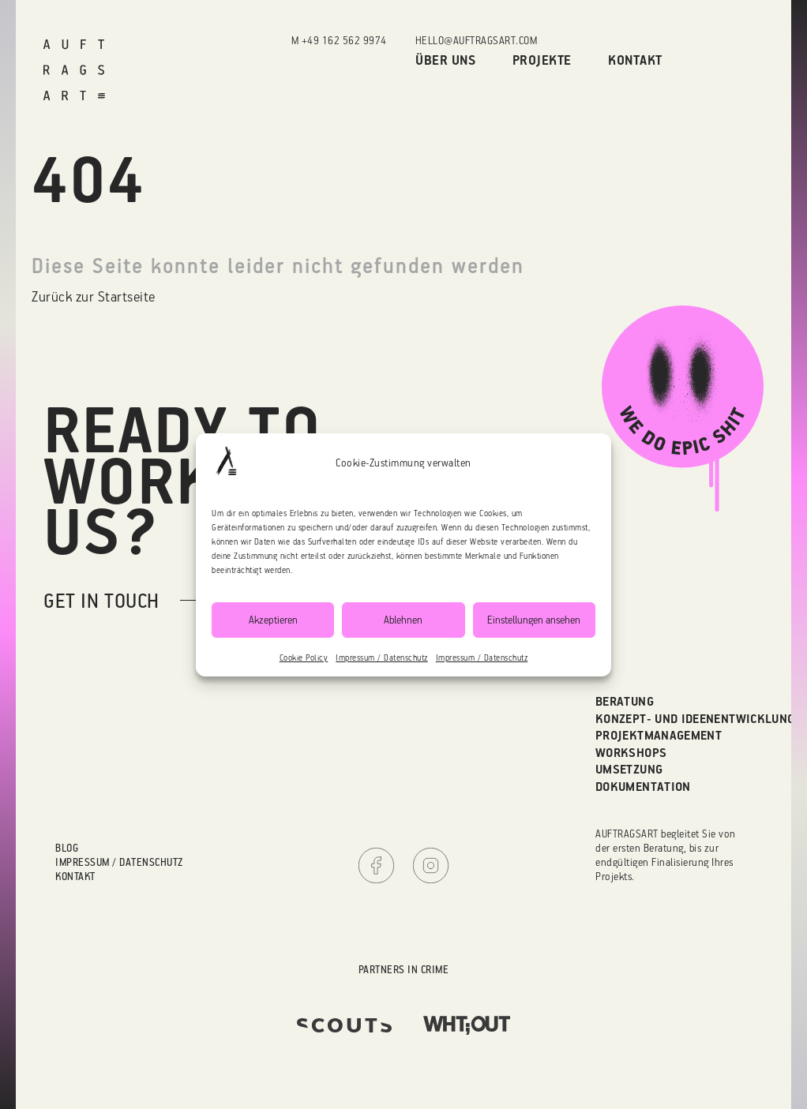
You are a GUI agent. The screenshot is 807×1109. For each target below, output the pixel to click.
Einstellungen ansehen (533, 619)
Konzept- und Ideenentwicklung (694, 718)
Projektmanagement (658, 735)
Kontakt (635, 59)
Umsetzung (628, 769)
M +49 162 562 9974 (339, 40)
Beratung (624, 701)
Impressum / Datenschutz (382, 657)
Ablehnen (403, 619)
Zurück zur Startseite (94, 296)
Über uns (445, 59)
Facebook (376, 865)
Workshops (630, 752)
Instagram (431, 865)
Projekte (542, 59)
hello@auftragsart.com (476, 40)
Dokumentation (643, 786)
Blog (66, 847)
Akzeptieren (273, 619)
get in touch (101, 600)
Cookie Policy (304, 657)
